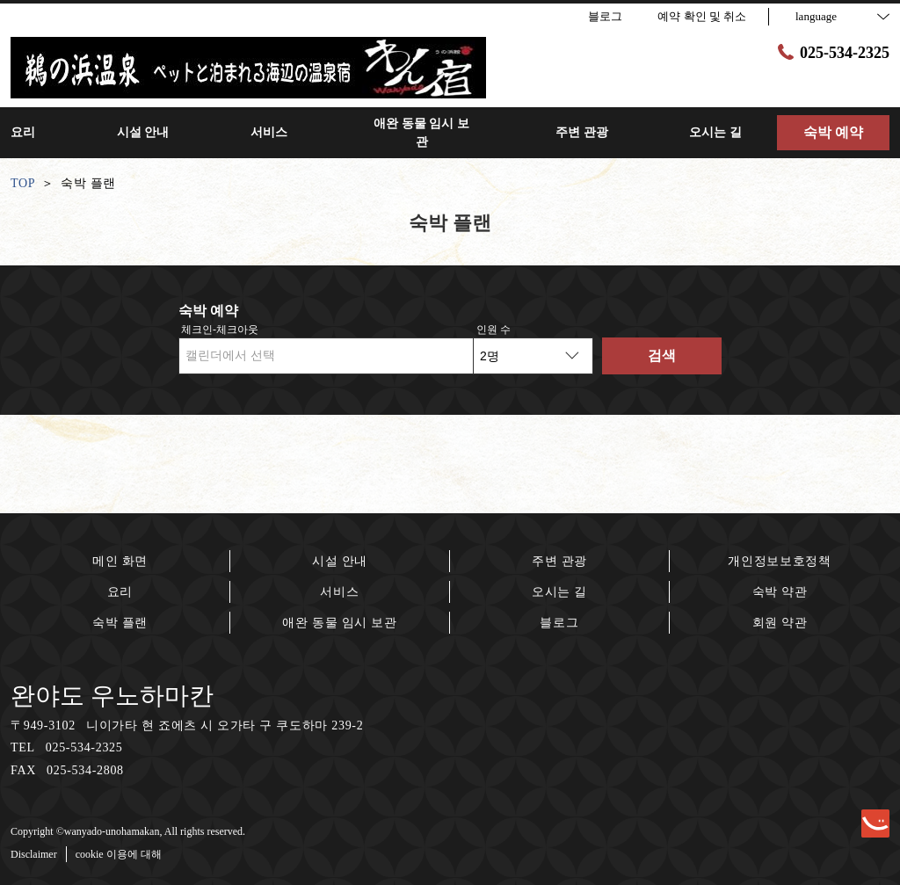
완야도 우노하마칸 (112, 695)
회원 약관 (780, 622)
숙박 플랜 (120, 622)
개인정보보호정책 (779, 561)
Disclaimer (34, 854)
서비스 (339, 591)
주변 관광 (559, 561)
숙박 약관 (780, 591)
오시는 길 (559, 591)
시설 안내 (339, 561)
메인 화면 (120, 561)
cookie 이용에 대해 (119, 854)
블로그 (559, 622)
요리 (120, 591)
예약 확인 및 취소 (701, 16)
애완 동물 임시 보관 (339, 622)
